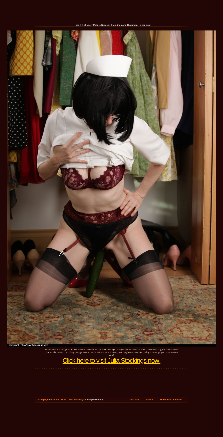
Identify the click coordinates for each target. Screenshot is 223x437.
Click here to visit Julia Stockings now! (111, 360)
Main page (43, 399)
